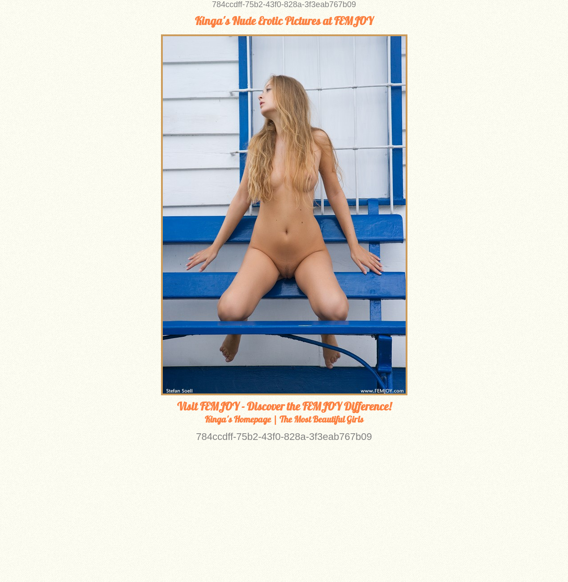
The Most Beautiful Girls (322, 419)
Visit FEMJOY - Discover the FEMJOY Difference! (284, 406)
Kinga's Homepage (238, 419)
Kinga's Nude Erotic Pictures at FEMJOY (284, 21)
